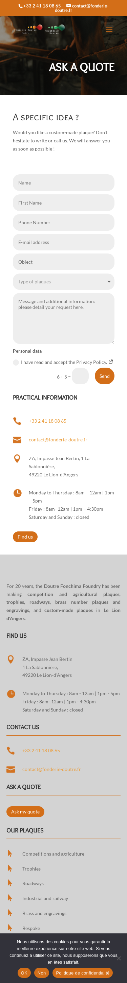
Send (105, 376)
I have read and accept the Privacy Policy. (63, 362)
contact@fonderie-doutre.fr (58, 439)
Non (42, 973)
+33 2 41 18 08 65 (42, 5)
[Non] (118, 958)
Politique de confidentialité (82, 973)
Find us (25, 537)
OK (24, 973)
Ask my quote (25, 811)
